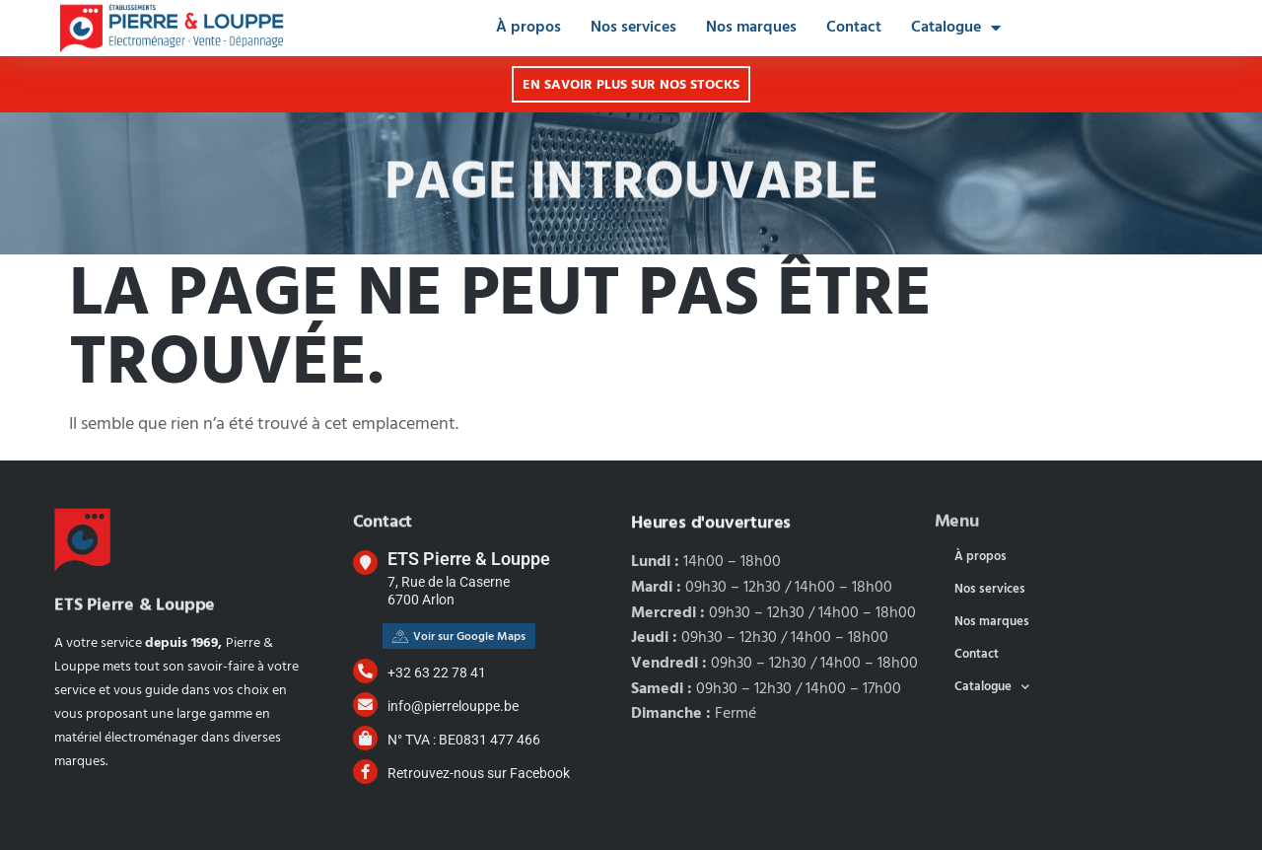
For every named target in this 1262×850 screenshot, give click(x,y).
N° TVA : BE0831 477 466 (463, 739)
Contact (853, 27)
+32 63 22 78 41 (436, 672)
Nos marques (751, 27)
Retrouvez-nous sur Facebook (478, 773)
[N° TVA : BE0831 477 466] (365, 738)
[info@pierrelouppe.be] (365, 704)
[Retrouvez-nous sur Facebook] (365, 771)
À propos (528, 27)
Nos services (633, 27)
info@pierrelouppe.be (453, 706)
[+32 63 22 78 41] (365, 671)
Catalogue (956, 27)
